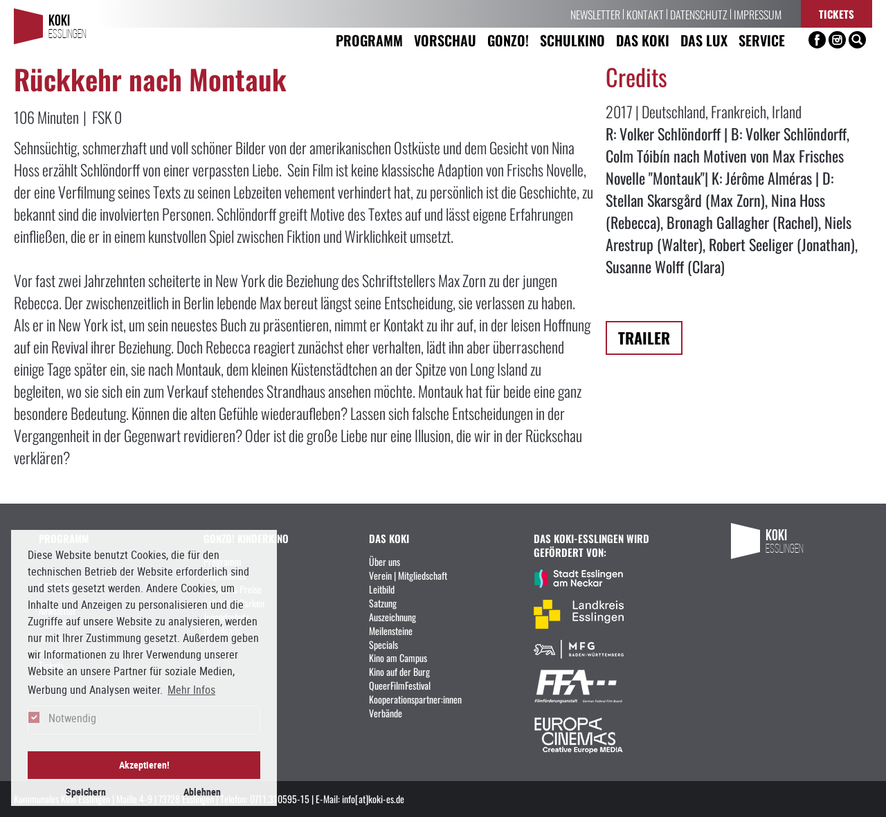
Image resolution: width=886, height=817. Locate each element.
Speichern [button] (86, 791)
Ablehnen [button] (202, 791)
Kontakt (645, 13)
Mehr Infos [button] (191, 689)
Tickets (836, 13)
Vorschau (445, 39)
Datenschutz (698, 13)
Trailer (644, 337)
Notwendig (72, 718)
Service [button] (762, 39)
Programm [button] (369, 39)
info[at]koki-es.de (373, 798)
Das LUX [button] (703, 39)
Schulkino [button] (572, 39)
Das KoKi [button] (642, 39)
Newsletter (595, 13)
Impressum (757, 13)
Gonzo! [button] (508, 39)
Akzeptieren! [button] (144, 764)
